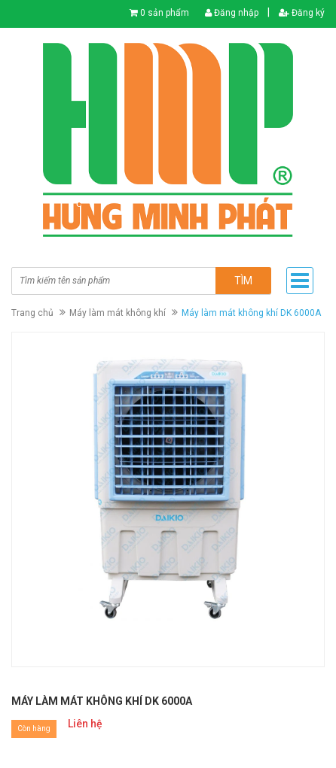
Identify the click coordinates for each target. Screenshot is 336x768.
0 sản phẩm (164, 13)
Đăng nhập (231, 13)
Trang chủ (32, 313)
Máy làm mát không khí (117, 313)
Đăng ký (302, 13)
